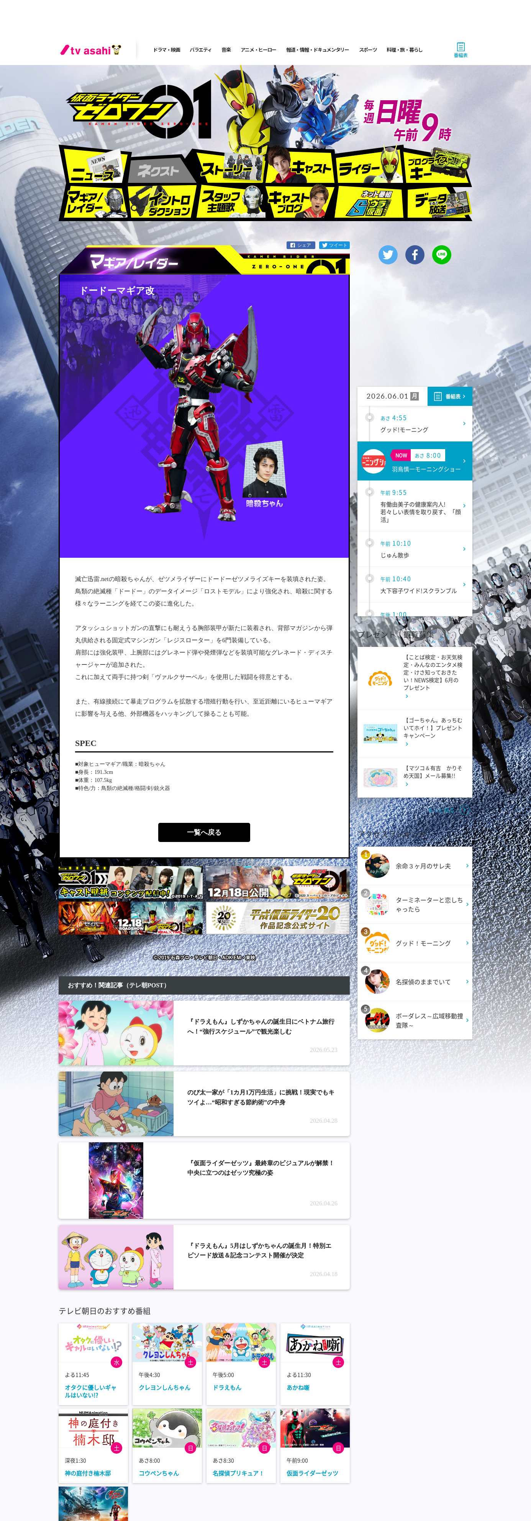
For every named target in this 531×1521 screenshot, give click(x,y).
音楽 (225, 49)
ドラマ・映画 (166, 49)
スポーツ (368, 49)
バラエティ (201, 49)
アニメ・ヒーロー (259, 49)
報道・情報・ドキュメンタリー (317, 49)
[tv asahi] (92, 49)
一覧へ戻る (204, 832)
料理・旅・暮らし (405, 49)
